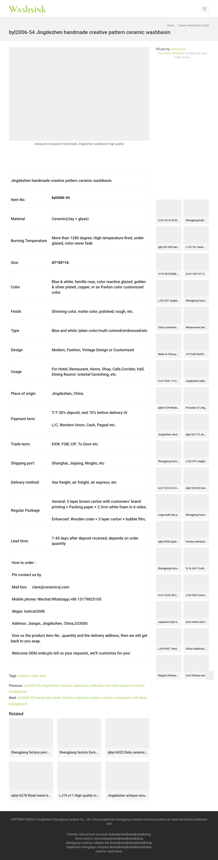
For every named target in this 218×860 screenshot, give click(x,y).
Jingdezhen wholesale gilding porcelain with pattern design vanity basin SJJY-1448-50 (168, 434)
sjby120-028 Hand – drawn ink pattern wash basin (196, 488)
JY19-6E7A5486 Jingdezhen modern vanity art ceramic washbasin (168, 273)
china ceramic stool (88, 838)
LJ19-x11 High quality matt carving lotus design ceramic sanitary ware (79, 795)
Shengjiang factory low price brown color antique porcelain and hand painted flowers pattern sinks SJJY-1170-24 (196, 514)
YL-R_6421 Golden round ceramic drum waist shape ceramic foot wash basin (196, 568)
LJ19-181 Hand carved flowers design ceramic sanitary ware (196, 247)
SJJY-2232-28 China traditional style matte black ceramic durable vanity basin (168, 595)
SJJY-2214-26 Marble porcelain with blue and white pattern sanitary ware (168, 220)
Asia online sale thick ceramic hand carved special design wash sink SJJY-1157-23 (196, 622)
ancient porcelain (97, 834)
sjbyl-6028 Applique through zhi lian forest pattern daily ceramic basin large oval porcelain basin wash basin (168, 541)
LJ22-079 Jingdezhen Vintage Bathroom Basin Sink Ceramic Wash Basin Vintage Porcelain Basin (196, 461)
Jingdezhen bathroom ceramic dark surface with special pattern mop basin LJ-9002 (196, 381)
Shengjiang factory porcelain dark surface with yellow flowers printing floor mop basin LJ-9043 (31, 752)
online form (177, 49)
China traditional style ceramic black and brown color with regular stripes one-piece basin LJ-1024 (196, 648)
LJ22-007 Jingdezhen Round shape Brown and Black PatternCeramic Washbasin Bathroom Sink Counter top (168, 300)
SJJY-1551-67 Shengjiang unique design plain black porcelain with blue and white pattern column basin (196, 273)
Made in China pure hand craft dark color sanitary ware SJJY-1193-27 (168, 354)
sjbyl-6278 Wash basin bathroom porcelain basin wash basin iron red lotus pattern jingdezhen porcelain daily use (31, 795)
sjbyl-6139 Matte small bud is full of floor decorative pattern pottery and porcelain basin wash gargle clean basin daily (168, 407)
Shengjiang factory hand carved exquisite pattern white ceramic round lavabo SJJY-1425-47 (196, 300)
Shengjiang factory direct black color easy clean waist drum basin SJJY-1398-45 (168, 461)
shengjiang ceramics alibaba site (87, 842)
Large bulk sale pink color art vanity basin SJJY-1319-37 (168, 514)
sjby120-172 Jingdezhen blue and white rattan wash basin (196, 434)
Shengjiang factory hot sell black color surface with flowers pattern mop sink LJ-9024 (168, 568)
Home (170, 25)
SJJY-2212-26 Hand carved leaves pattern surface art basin (168, 488)
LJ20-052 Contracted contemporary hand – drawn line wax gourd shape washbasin (196, 595)
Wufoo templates (173, 53)
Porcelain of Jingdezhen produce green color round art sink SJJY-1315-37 (196, 407)
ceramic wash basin (109, 851)
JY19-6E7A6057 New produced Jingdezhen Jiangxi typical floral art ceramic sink (196, 354)
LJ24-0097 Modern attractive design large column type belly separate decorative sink (168, 648)
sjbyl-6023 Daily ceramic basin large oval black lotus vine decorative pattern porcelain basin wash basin (127, 752)
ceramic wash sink (32, 676)
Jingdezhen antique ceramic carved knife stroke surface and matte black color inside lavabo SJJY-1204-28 (127, 795)
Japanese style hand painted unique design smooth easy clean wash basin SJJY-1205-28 (168, 622)
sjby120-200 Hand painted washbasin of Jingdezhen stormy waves (168, 247)
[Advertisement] (182, 129)
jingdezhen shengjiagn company (87, 847)
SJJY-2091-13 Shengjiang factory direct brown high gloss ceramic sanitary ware (168, 381)
